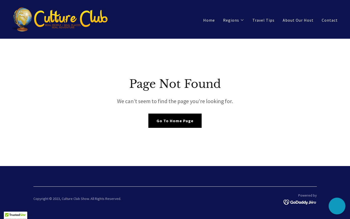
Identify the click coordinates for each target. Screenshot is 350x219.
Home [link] (209, 20)
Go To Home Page (175, 120)
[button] (233, 20)
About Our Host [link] (298, 20)
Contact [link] (330, 20)
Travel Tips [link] (263, 20)
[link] (60, 18)
